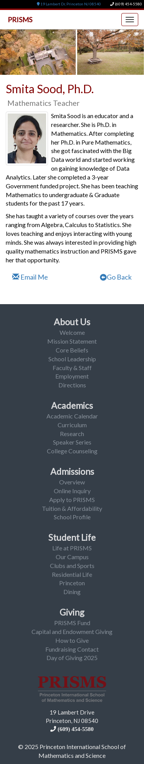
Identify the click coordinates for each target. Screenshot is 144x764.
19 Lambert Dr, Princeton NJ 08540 (69, 4)
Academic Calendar (72, 416)
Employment (72, 376)
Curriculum (72, 424)
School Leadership (72, 358)
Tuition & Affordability (72, 508)
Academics (72, 405)
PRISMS (20, 19)
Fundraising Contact (72, 649)
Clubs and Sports (72, 565)
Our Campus (72, 556)
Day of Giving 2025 (72, 657)
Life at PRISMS (72, 548)
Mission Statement (72, 341)
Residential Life (72, 574)
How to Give (72, 640)
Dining (72, 591)
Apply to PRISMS (72, 499)
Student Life (72, 537)
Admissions (72, 471)
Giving (72, 612)
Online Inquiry (72, 490)
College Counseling (72, 450)
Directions (72, 385)
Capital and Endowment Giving (72, 631)
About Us (72, 321)
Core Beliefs (72, 350)
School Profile (72, 516)
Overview (72, 482)
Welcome (72, 332)
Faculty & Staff (72, 367)
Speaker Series (72, 442)
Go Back (116, 277)
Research (72, 433)
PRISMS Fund (72, 622)
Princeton (72, 582)
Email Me (30, 277)
